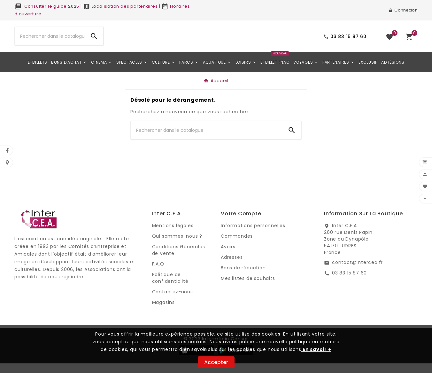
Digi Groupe (28, 294)
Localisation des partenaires (120, 6)
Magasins (163, 312)
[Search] (94, 41)
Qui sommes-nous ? (177, 245)
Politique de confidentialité (170, 287)
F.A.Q (158, 273)
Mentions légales (173, 235)
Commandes (237, 245)
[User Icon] (403, 10)
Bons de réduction (243, 277)
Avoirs (228, 256)
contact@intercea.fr (357, 272)
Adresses (232, 267)
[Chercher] (50, 41)
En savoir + (316, 349)
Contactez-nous (172, 301)
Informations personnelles (253, 235)
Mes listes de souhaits (248, 288)
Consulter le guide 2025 (46, 6)
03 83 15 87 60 (349, 282)
